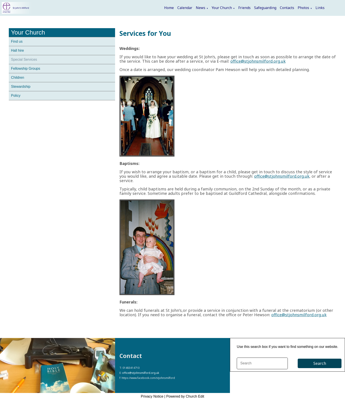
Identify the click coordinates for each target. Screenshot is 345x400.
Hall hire (17, 50)
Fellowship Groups (25, 68)
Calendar (184, 7)
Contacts (287, 7)
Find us (16, 41)
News (200, 7)
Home (169, 7)
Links (320, 7)
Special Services (24, 59)
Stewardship (20, 86)
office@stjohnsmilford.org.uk (258, 61)
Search (319, 363)
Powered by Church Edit (185, 396)
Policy (15, 95)
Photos (303, 7)
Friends (244, 7)
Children (17, 77)
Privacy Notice (152, 396)
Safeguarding (265, 7)
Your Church (222, 7)
